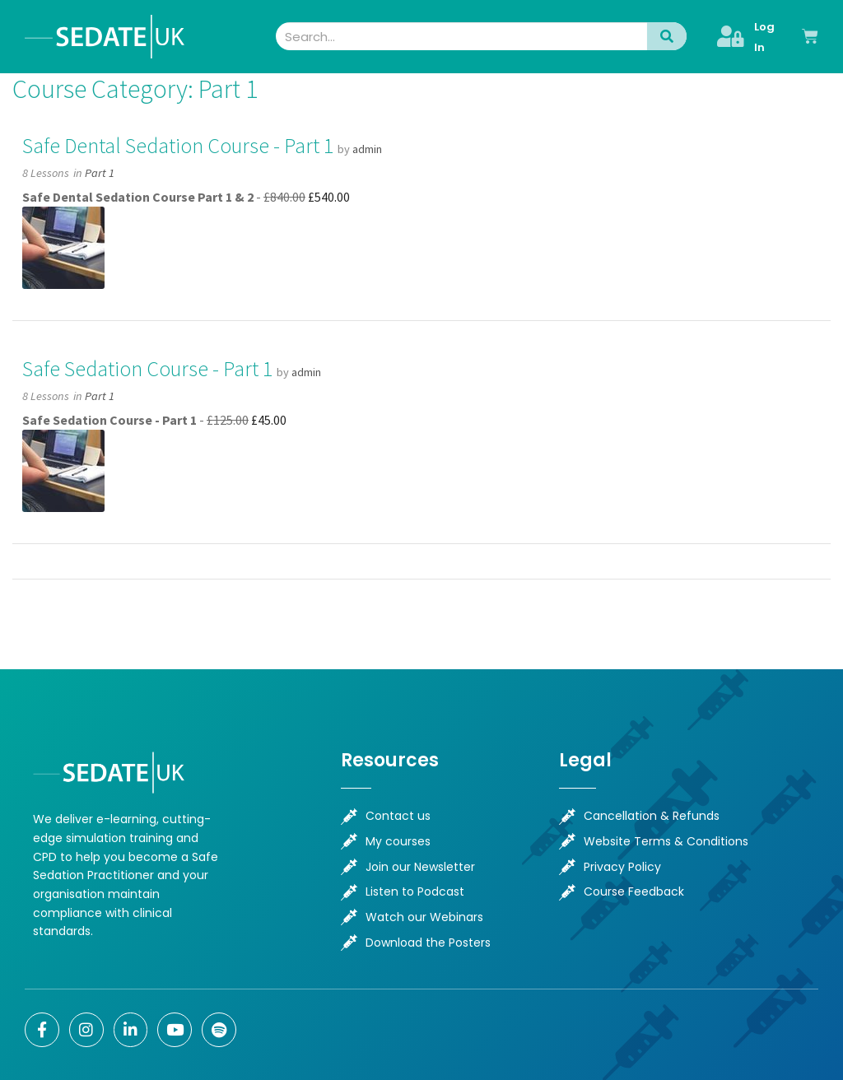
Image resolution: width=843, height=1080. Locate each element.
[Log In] (730, 36)
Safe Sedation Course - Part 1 (147, 369)
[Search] (667, 36)
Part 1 (99, 172)
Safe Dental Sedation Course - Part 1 (177, 146)
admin (367, 149)
